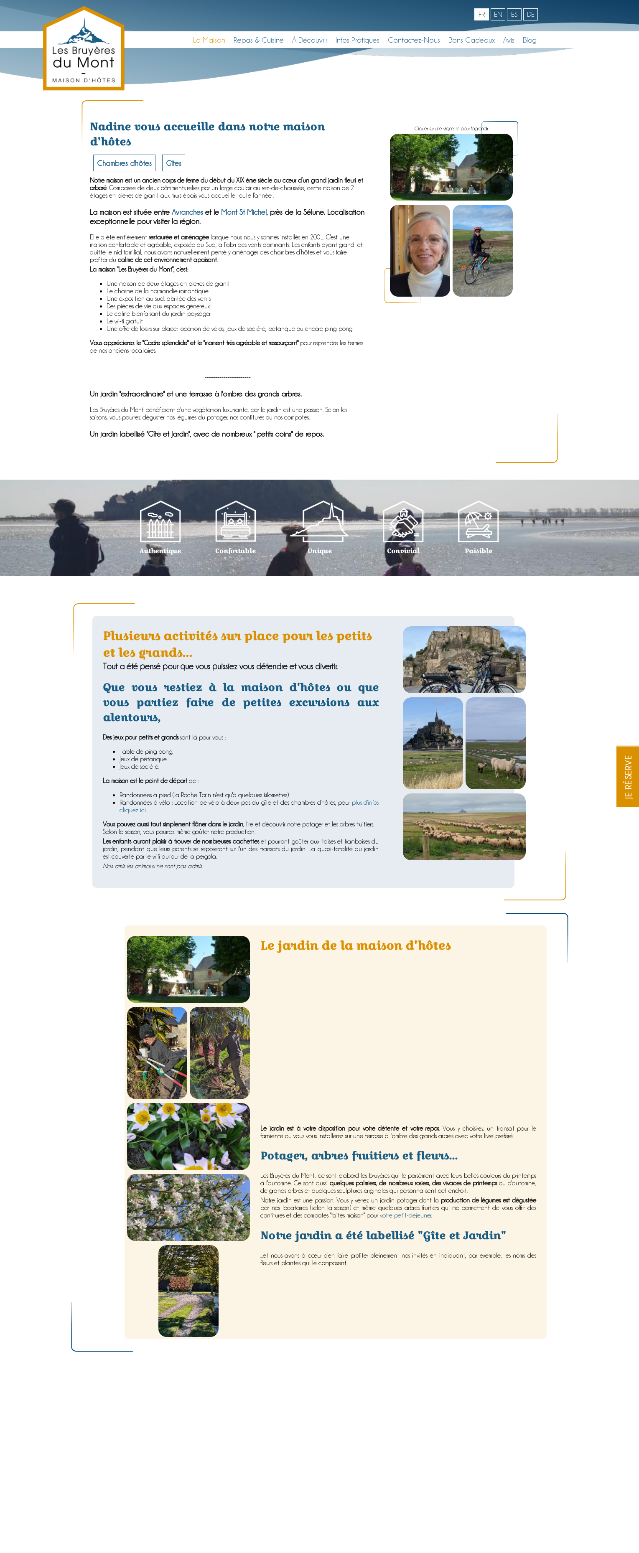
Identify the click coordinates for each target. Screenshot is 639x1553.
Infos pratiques (357, 40)
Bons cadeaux (471, 40)
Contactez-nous (414, 40)
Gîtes (173, 163)
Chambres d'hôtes (124, 163)
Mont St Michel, (244, 212)
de (531, 14)
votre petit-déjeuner (405, 1215)
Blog (530, 40)
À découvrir (309, 40)
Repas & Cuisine (259, 40)
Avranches (187, 212)
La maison (209, 40)
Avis (508, 40)
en (498, 14)
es (514, 14)
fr (482, 14)
